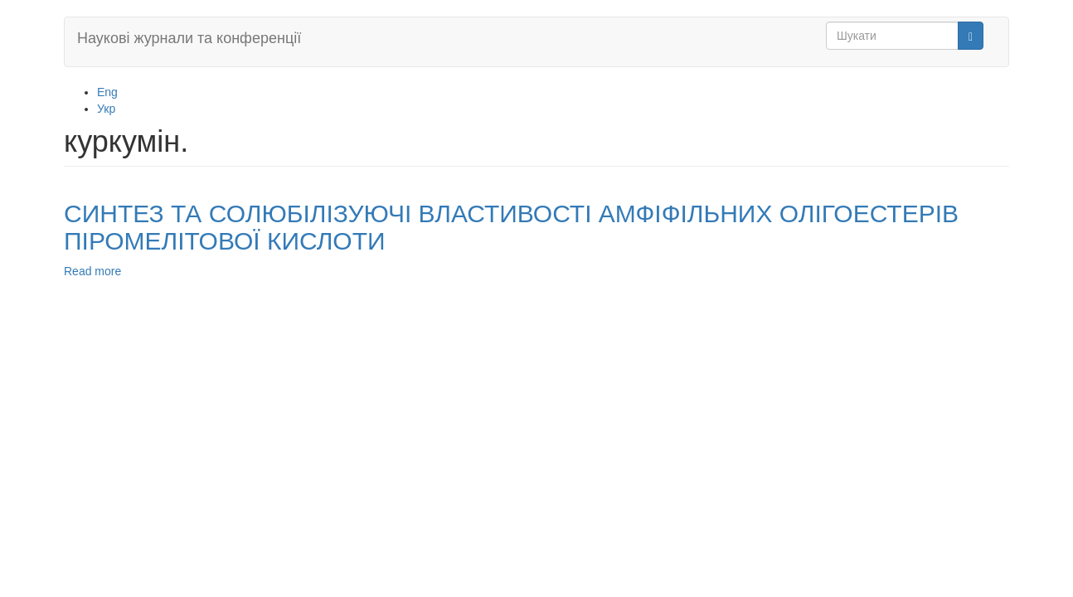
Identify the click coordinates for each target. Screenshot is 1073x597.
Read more (92, 271)
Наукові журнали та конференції (189, 38)
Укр (106, 108)
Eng (107, 92)
